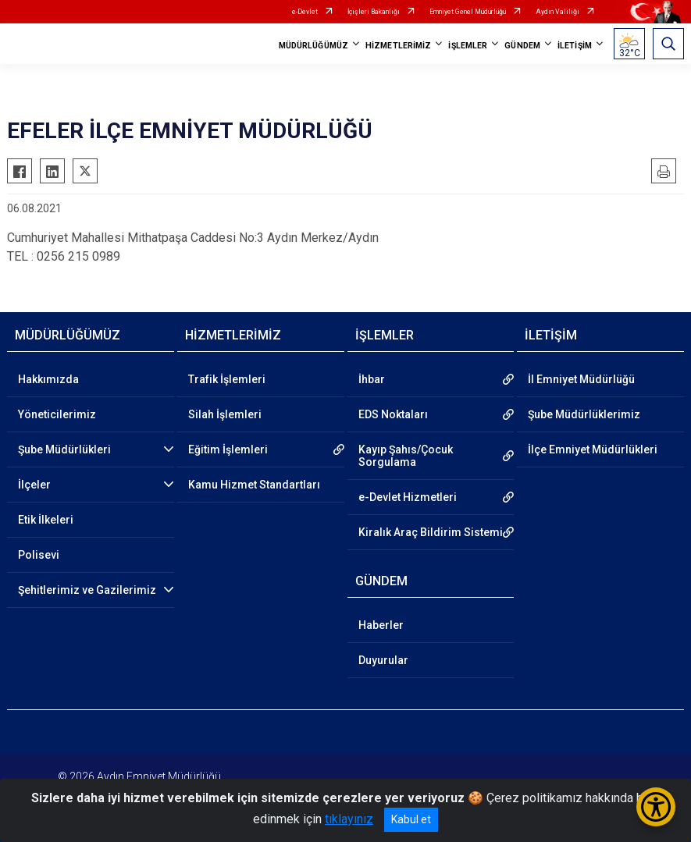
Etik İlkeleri (45, 519)
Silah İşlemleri (225, 414)
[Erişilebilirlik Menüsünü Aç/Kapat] (655, 806)
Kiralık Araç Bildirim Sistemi (430, 532)
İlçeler (34, 484)
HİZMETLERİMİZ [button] (398, 46)
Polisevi (38, 555)
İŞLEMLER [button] (467, 46)
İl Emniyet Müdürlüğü (581, 379)
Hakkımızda (48, 379)
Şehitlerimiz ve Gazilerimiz (87, 590)
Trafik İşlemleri (226, 379)
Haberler (381, 625)
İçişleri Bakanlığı (373, 12)
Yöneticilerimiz (57, 414)
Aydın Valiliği (557, 12)
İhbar (371, 379)
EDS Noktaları (393, 414)
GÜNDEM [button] (522, 46)
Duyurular (383, 660)
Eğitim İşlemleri (228, 449)
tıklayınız (349, 819)
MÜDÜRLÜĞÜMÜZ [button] (313, 46)
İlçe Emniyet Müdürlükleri (592, 449)
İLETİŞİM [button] (574, 46)
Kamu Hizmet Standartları (254, 484)
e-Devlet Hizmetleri (407, 497)
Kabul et (411, 819)
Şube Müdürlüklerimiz (584, 414)
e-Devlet (305, 12)
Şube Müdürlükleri (64, 449)
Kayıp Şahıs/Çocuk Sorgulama (405, 455)
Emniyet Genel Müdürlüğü (467, 12)
